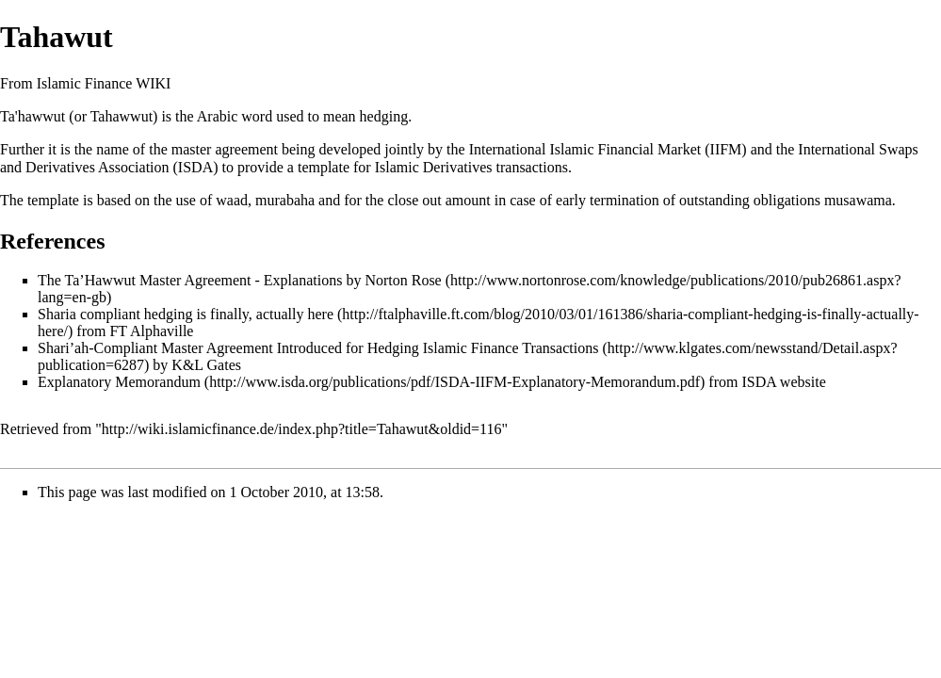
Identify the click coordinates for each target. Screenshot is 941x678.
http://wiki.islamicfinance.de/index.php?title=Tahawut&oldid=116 (302, 429)
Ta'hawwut (32, 116)
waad (232, 200)
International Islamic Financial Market (585, 149)
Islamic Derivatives (434, 167)
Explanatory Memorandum (119, 382)
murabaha (285, 200)
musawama (858, 200)
